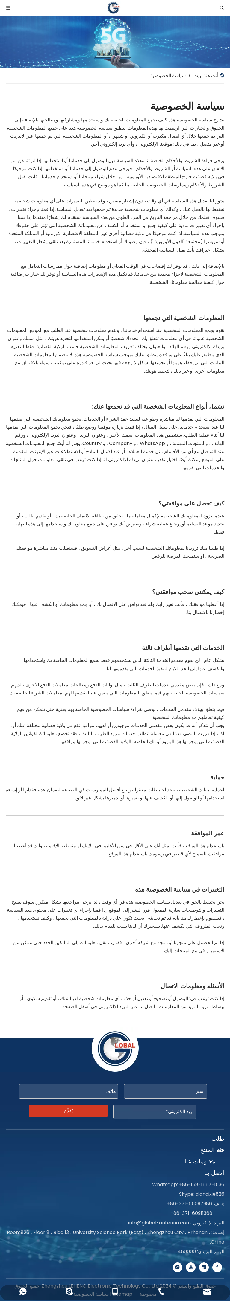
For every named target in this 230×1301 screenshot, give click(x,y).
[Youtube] (191, 1267)
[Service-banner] (115, 42)
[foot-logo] (115, 1049)
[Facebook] (217, 1267)
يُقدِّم (68, 1110)
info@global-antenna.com (159, 1222)
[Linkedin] (204, 1267)
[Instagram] (177, 1267)
